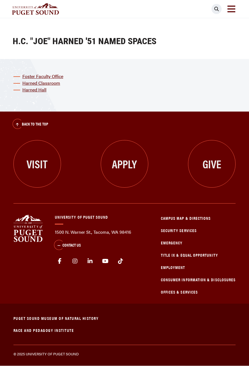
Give (212, 164)
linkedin (90, 261)
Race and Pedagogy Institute (43, 330)
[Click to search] (217, 9)
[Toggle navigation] (231, 9)
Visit (37, 164)
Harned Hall (34, 89)
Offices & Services (179, 292)
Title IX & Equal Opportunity (189, 255)
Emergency (172, 242)
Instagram (75, 261)
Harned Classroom (41, 83)
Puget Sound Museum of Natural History (56, 318)
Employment (173, 267)
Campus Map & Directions (186, 218)
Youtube (106, 261)
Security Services (179, 230)
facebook (60, 261)
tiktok (121, 261)
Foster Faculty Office (42, 76)
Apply (124, 164)
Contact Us (67, 245)
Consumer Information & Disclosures (198, 279)
